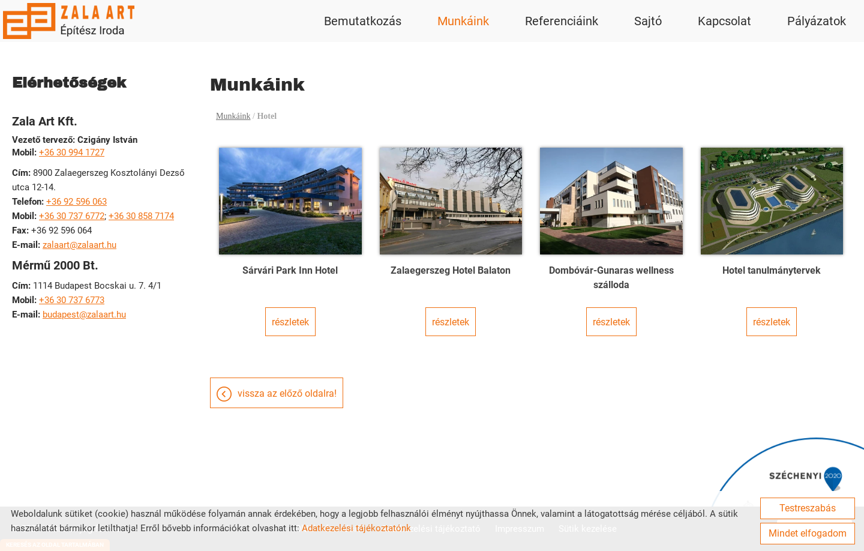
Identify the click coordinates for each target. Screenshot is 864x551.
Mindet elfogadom (808, 533)
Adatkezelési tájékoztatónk (356, 528)
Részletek (290, 322)
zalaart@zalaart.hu (79, 244)
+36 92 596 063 (76, 201)
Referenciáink (561, 21)
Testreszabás (807, 508)
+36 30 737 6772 (71, 216)
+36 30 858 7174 (141, 216)
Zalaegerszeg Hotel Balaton (451, 270)
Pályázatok (816, 21)
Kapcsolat (724, 21)
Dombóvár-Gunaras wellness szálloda (611, 278)
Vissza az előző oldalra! (287, 393)
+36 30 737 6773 (71, 300)
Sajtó (648, 21)
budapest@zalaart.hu (84, 314)
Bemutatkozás (362, 21)
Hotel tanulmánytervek (771, 270)
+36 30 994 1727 (71, 152)
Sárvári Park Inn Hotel (290, 270)
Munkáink (463, 21)
